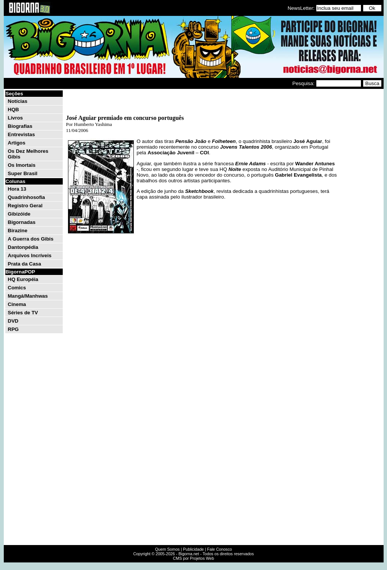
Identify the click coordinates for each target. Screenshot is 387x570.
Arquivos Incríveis (30, 255)
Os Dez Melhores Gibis (28, 154)
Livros (15, 118)
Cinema (17, 304)
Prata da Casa (24, 264)
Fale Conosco (219, 549)
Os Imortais (22, 165)
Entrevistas (21, 134)
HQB (13, 109)
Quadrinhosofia (26, 197)
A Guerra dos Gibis (31, 239)
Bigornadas (22, 222)
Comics (17, 287)
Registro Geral (25, 205)
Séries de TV (23, 312)
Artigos (17, 143)
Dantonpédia (23, 247)
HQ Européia (23, 279)
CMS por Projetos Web (193, 558)
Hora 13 (17, 189)
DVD (13, 321)
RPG (13, 329)
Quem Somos (167, 549)
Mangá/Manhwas (28, 296)
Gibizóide (19, 214)
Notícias (18, 101)
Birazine (18, 230)
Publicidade (193, 549)
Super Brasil (23, 173)
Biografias (20, 126)
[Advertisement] (359, 203)
